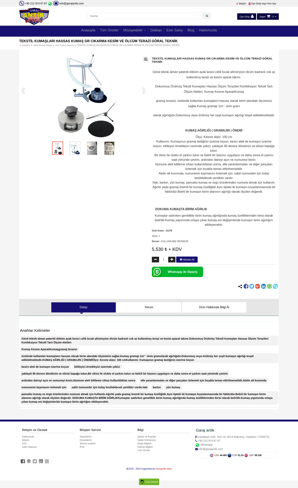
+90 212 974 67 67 (36, 3)
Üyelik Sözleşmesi (146, 440)
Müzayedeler (133, 31)
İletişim (241, 3)
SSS (24, 443)
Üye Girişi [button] (247, 16)
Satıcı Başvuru (29, 447)
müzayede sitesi (163, 468)
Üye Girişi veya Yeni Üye (262, 3)
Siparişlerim (86, 436)
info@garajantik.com (68, 3)
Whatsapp (203, 444)
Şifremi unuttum (88, 443)
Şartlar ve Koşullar (146, 436)
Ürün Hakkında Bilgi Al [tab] (214, 307)
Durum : (156, 241)
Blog (193, 31)
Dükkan (156, 31)
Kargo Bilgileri (144, 443)
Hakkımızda (210, 31)
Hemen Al (187, 259)
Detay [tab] (84, 307)
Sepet (262, 16)
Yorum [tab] (148, 307)
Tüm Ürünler (107, 31)
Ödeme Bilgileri (145, 447)
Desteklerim (86, 440)
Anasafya (26, 45)
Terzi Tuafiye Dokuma (64, 45)
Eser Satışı (176, 31)
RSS (82, 447)
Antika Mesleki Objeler (43, 45)
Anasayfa (85, 31)
